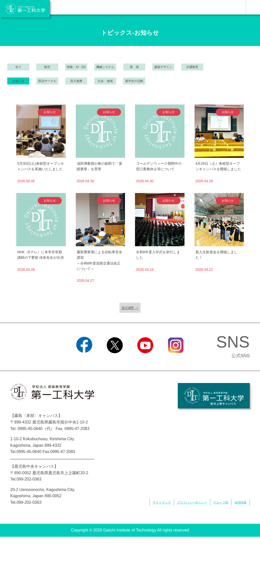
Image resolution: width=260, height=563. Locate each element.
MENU (253, 7)
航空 (47, 67)
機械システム (105, 67)
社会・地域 (105, 81)
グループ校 (220, 502)
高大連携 (76, 81)
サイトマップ (162, 502)
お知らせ (18, 81)
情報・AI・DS (76, 67)
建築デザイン (163, 67)
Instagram (176, 360)
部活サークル (47, 81)
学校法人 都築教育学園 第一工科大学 (25, 9)
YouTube (145, 360)
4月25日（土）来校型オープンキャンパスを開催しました (218, 166)
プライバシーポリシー (192, 502)
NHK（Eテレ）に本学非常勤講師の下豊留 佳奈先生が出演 (40, 255)
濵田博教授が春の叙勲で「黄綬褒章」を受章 (99, 166)
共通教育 (192, 67)
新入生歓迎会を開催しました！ (217, 255)
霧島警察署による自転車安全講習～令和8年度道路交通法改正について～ (99, 260)
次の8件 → (130, 308)
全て (18, 67)
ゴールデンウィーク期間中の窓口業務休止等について (159, 166)
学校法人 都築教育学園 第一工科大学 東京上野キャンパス (214, 395)
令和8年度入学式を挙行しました (158, 255)
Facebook (84, 360)
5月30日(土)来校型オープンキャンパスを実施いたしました (40, 166)
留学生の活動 (134, 81)
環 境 (134, 67)
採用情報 (240, 502)
